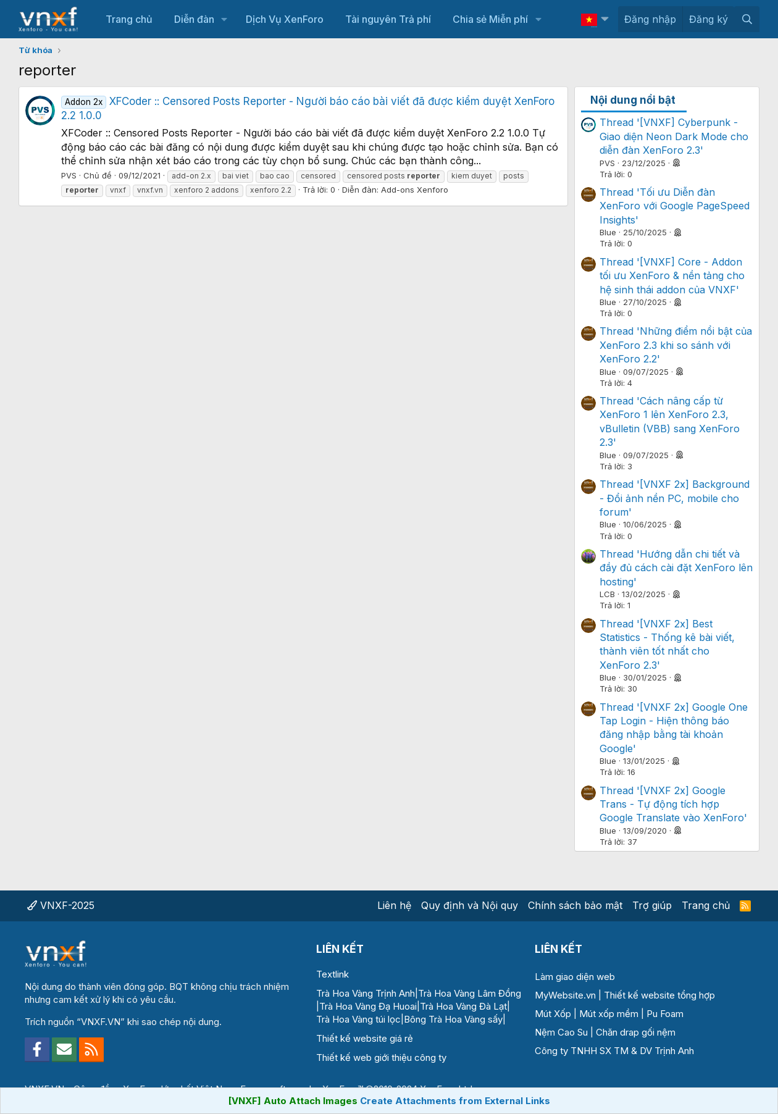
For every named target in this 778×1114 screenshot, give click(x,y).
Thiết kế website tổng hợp (659, 995)
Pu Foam (665, 1014)
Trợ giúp (652, 905)
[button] (224, 19)
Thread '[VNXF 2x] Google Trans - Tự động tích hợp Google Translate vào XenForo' (673, 804)
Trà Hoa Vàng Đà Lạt (463, 1006)
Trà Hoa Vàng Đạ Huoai (368, 1006)
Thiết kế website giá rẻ (364, 1038)
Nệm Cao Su (561, 1032)
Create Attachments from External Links (455, 1101)
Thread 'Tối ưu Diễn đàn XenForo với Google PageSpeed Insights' (675, 206)
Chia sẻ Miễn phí (490, 19)
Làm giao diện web (575, 976)
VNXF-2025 (60, 905)
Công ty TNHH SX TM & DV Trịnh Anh (614, 1051)
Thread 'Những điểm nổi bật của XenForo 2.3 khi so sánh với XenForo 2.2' (676, 345)
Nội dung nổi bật (633, 100)
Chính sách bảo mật (575, 905)
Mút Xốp (553, 1014)
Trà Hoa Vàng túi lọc (358, 1019)
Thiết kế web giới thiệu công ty (381, 1057)
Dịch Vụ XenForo (285, 19)
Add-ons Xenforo (414, 190)
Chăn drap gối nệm (636, 1032)
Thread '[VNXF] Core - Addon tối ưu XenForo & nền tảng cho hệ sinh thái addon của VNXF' (672, 276)
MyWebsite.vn (565, 995)
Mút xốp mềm (608, 1014)
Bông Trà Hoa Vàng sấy (453, 1019)
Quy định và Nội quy (469, 905)
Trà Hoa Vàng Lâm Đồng (469, 993)
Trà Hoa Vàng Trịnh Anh (365, 993)
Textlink (332, 974)
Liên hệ (394, 905)
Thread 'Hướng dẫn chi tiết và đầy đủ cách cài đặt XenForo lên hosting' (676, 568)
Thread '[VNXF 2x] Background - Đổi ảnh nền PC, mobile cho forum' (675, 498)
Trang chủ (129, 19)
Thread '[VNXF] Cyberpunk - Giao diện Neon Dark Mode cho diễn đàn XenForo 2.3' (674, 136)
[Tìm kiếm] (746, 19)
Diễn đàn (194, 19)
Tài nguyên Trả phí (388, 19)
